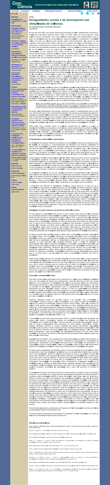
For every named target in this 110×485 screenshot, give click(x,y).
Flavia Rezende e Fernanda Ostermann (18, 115)
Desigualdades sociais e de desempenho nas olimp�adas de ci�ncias (18, 109)
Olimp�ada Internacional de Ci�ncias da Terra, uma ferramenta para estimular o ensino (18, 122)
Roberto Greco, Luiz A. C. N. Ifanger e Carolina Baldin (18, 129)
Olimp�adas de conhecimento (16, 20)
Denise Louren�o (17, 168)
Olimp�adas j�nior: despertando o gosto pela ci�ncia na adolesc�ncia (18, 31)
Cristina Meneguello (18, 173)
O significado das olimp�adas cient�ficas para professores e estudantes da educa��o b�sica (17, 138)
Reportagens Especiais (54, 11)
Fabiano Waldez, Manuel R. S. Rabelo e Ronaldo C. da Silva (19, 159)
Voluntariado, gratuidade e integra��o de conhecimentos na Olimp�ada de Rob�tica (17, 77)
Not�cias (37, 11)
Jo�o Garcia (15, 192)
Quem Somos (92, 11)
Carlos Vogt (15, 184)
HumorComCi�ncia (75, 11)
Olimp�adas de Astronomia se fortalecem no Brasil (18, 66)
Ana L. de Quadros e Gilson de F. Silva (17, 146)
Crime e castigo (16, 182)
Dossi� (15, 11)
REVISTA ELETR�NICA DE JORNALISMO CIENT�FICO (57, 5)
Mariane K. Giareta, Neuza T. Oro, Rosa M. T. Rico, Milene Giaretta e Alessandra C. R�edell (19, 101)
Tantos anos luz (16, 166)
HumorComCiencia (17, 189)
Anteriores (25, 11)
